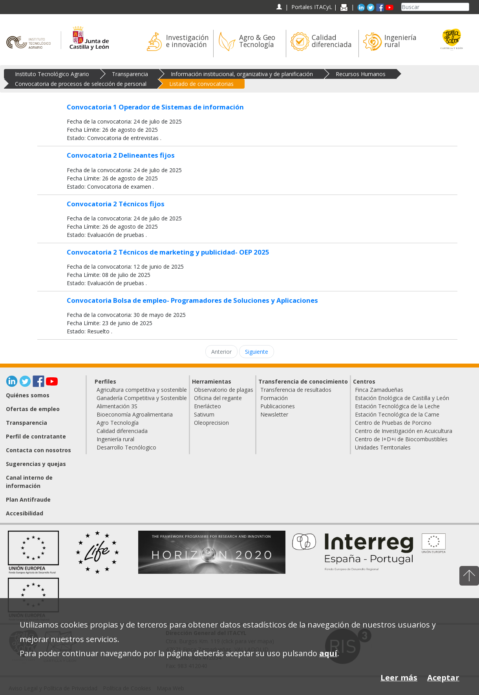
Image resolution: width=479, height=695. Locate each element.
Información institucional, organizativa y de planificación (242, 74)
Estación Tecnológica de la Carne (397, 414)
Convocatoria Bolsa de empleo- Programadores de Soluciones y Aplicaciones (192, 300)
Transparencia (130, 74)
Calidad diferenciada (122, 431)
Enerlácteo (207, 406)
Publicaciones (277, 406)
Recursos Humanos (361, 74)
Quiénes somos (27, 395)
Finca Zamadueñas (379, 389)
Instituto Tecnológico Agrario (52, 74)
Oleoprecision (211, 422)
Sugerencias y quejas (36, 464)
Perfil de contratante (36, 436)
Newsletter (274, 414)
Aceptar (443, 677)
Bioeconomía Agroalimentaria (135, 414)
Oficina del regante (218, 398)
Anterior (221, 351)
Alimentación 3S (117, 406)
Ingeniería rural (115, 439)
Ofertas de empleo (33, 409)
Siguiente (256, 351)
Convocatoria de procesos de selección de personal (80, 83)
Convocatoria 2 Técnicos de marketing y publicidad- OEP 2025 (168, 252)
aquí (328, 653)
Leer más (398, 677)
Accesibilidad (24, 513)
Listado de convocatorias (201, 83)
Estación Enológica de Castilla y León (402, 398)
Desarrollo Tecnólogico (126, 447)
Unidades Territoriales (383, 447)
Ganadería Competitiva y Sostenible (142, 398)
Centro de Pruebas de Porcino (393, 422)
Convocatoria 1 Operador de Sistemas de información (155, 106)
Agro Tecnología (118, 422)
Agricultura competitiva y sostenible (142, 389)
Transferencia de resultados (295, 389)
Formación (274, 398)
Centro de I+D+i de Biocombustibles (401, 439)
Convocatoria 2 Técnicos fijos (116, 203)
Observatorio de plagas (223, 389)
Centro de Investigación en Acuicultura (403, 431)
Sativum (204, 414)
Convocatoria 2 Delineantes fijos (121, 155)
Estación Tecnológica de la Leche (397, 406)
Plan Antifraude (28, 499)
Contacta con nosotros (38, 450)
